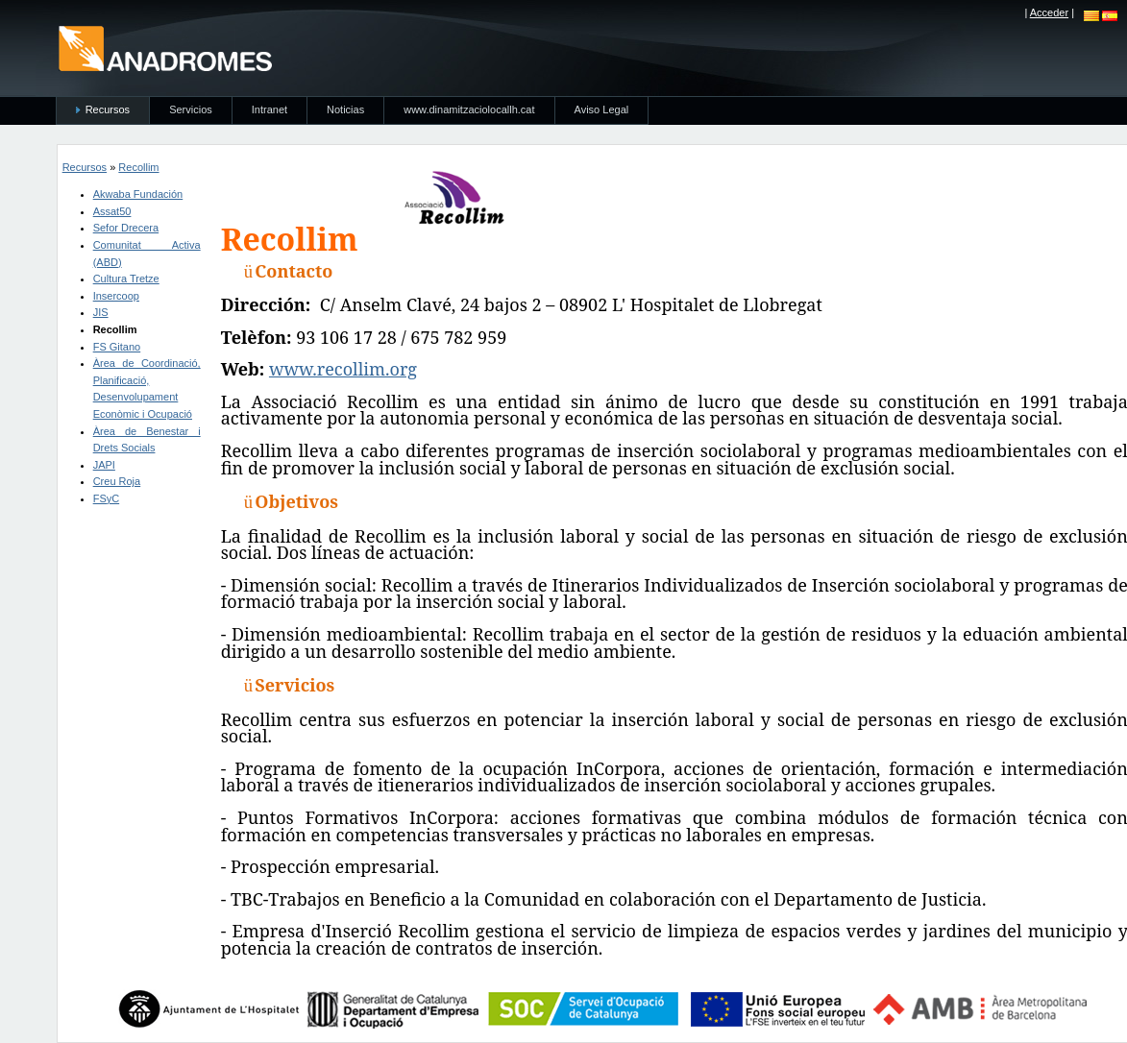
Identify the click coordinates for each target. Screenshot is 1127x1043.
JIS (101, 312)
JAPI (104, 465)
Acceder (1049, 12)
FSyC (106, 498)
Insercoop (116, 296)
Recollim (138, 167)
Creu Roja (117, 481)
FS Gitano (117, 346)
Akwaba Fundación (138, 194)
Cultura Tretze (126, 278)
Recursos (84, 167)
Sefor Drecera (126, 227)
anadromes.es (165, 48)
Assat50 (112, 211)
